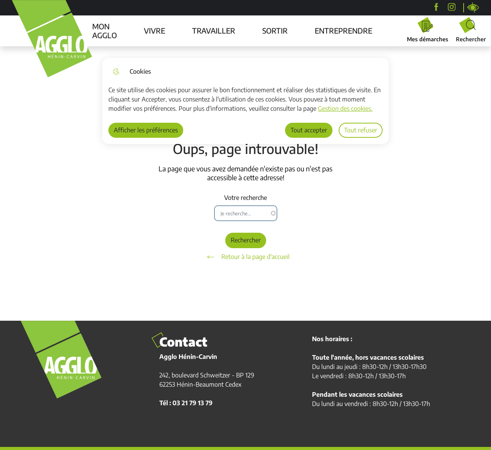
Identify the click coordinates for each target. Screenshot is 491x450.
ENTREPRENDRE (343, 30)
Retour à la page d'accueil (246, 257)
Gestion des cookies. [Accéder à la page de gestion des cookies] (345, 108)
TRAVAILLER (213, 30)
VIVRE (154, 30)
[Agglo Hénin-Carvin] (436, 7)
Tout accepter (308, 130)
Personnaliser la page (473, 7)
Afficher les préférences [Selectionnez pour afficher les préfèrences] (146, 130)
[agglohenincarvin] (451, 7)
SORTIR (275, 30)
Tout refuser (360, 130)
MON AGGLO (104, 31)
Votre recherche (245, 197)
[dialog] (245, 101)
